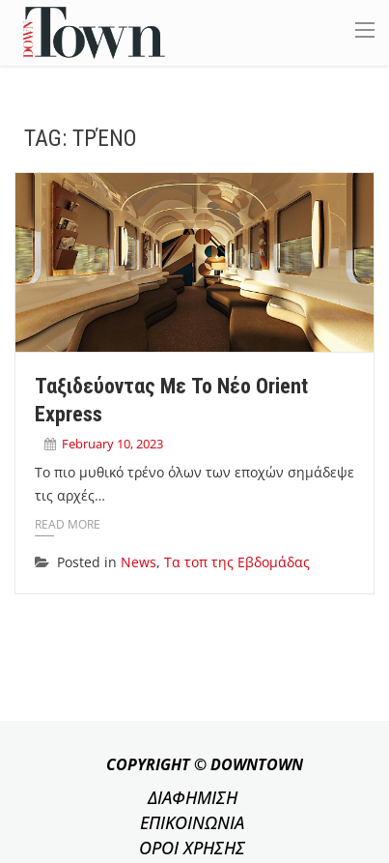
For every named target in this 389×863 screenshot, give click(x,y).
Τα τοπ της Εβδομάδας (237, 562)
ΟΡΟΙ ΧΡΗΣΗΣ (192, 847)
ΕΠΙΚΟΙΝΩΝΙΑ (192, 822)
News (138, 562)
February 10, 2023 (112, 443)
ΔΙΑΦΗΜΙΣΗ (192, 797)
